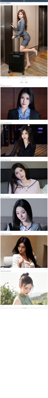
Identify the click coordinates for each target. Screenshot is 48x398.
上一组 (8, 77)
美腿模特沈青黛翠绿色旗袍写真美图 (5, 271)
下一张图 (39, 77)
